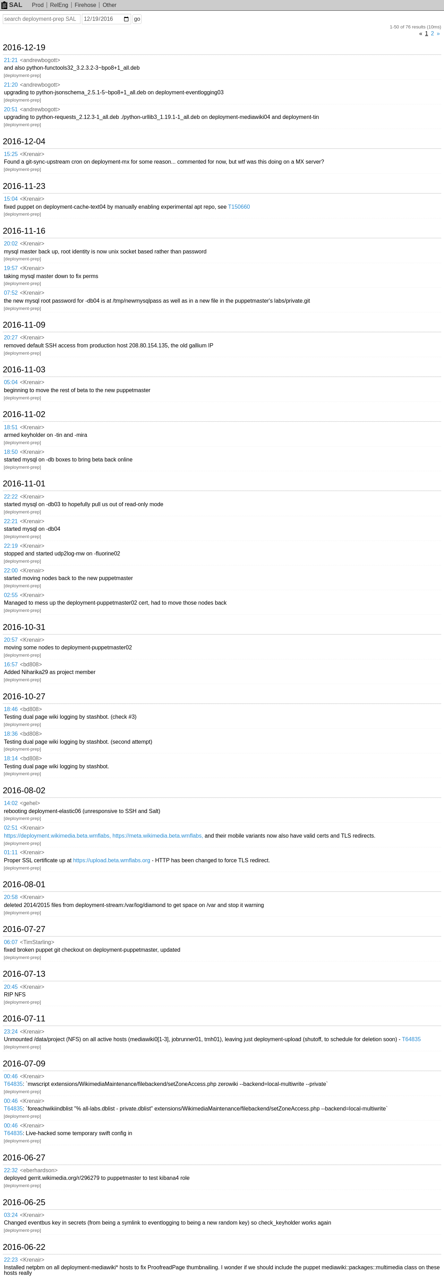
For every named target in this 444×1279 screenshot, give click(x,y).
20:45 (11, 987)
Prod (38, 5)
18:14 (11, 758)
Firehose (85, 5)
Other (110, 5)
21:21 (11, 60)
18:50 (11, 452)
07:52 (11, 293)
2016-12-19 (24, 47)
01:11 (11, 852)
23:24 (11, 1032)
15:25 (11, 154)
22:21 (11, 521)
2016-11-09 (24, 325)
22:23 (11, 1260)
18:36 (11, 734)
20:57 (11, 640)
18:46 (11, 709)
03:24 (11, 1215)
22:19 (11, 546)
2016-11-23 (24, 186)
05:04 (11, 382)
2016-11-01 (24, 483)
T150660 (239, 207)
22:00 (11, 570)
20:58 (11, 897)
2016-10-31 (24, 627)
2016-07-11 (24, 1018)
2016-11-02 (24, 414)
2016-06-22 (24, 1247)
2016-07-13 (24, 974)
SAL (11, 4)
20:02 (11, 244)
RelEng (59, 5)
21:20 (11, 85)
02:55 (11, 595)
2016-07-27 (24, 929)
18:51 (11, 427)
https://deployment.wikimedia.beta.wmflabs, (57, 836)
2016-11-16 (24, 231)
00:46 (11, 1076)
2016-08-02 (24, 790)
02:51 (11, 828)
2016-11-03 (24, 369)
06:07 (11, 942)
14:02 (11, 803)
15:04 (11, 199)
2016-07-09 (24, 1063)
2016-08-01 (24, 884)
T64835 (411, 1039)
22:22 (11, 497)
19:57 (11, 268)
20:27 (11, 337)
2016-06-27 (24, 1157)
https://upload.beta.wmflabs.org (111, 860)
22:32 (11, 1170)
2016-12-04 (24, 141)
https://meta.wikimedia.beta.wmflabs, (157, 836)
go (137, 19)
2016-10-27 (24, 696)
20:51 (11, 109)
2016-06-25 (24, 1202)
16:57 (11, 664)
